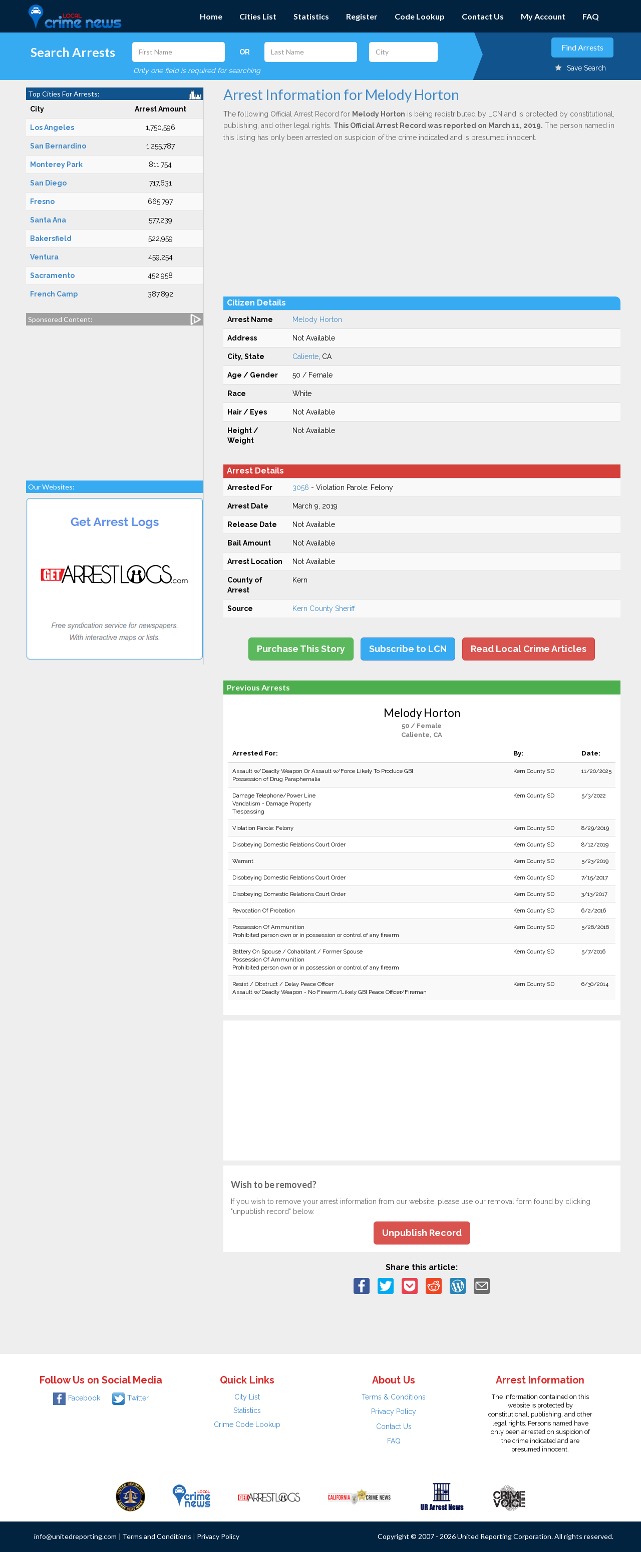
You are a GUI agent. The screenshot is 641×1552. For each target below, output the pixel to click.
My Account (543, 16)
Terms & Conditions (394, 1397)
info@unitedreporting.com (75, 1536)
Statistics (311, 16)
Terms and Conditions (156, 1536)
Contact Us (483, 16)
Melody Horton (317, 320)
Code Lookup (420, 16)
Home (211, 16)
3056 (300, 488)
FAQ (590, 16)
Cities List (257, 16)
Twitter (130, 1398)
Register (362, 16)
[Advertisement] (114, 398)
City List (247, 1397)
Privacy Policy (393, 1412)
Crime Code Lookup (247, 1424)
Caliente (305, 356)
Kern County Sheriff (323, 608)
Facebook (76, 1398)
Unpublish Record (422, 1233)
